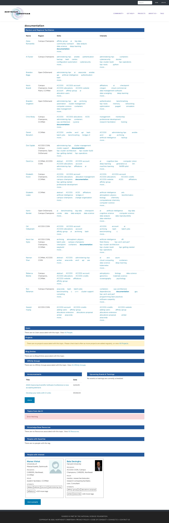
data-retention (105, 218)
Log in (163, 2)
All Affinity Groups (79, 365)
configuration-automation (67, 62)
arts (122, 192)
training (124, 122)
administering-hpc (64, 57)
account (60, 91)
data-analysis (82, 44)
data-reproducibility (123, 216)
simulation (130, 106)
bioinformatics (127, 195)
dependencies (105, 291)
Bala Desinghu (74, 461)
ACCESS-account (73, 85)
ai (71, 41)
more (29, 400)
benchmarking (122, 101)
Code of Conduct (98, 520)
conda (59, 213)
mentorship (120, 117)
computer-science (64, 106)
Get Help (130, 13)
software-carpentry (107, 299)
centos (74, 59)
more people (32, 502)
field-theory (104, 242)
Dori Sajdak (30, 145)
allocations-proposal (85, 312)
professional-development (110, 119)
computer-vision (130, 161)
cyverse (76, 122)
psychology (121, 278)
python (115, 64)
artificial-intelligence (70, 75)
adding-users (62, 310)
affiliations (104, 85)
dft (122, 239)
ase (88, 260)
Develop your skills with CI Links (38, 393)
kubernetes (104, 265)
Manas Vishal (33, 461)
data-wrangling (106, 93)
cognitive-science (107, 213)
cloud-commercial (118, 88)
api (58, 75)
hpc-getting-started (64, 153)
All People (68, 333)
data (66, 213)
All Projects (123, 343)
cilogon (103, 88)
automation (61, 104)
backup (59, 59)
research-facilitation (108, 122)
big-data (78, 41)
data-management (64, 109)
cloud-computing (107, 260)
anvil (76, 132)
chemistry (115, 198)
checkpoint (124, 85)
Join (156, 2)
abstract (60, 161)
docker (118, 59)
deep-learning (75, 46)
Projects (141, 13)
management (105, 117)
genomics (104, 276)
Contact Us (125, 520)
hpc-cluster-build (106, 62)
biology (103, 198)
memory (116, 104)
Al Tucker (29, 57)
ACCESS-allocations (65, 88)
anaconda (82, 72)
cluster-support (63, 148)
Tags (162, 13)
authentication (88, 57)
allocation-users (63, 93)
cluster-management (77, 104)
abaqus (30, 487)
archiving (83, 101)
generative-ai (121, 164)
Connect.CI (113, 520)
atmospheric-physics (108, 195)
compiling (61, 294)
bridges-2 (86, 135)
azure (117, 258)
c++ (76, 291)
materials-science (120, 276)
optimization (105, 106)
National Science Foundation (94, 516)
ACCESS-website (82, 88)
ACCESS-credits (127, 177)
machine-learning (107, 166)
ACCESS (60, 85)
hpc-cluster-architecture (66, 151)
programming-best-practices (111, 297)
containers (124, 57)
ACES (87, 117)
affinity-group (62, 41)
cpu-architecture (63, 122)
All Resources (73, 431)
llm (133, 164)
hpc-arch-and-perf (122, 242)
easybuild (60, 247)
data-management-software (111, 91)
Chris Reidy (30, 117)
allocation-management (85, 177)
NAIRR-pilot (123, 166)
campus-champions (64, 179)
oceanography (105, 278)
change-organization (83, 198)
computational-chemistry (110, 200)
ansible (77, 57)
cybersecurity (85, 62)
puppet (118, 106)
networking (129, 104)
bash (67, 59)
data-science (62, 46)
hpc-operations (125, 62)
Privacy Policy (82, 520)
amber (59, 260)
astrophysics (104, 273)
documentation (63, 49)
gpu (136, 291)
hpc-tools (103, 64)
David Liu (29, 161)
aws (108, 258)
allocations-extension (65, 312)
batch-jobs (61, 135)
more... (59, 51)
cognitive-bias (112, 161)
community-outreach (65, 44)
